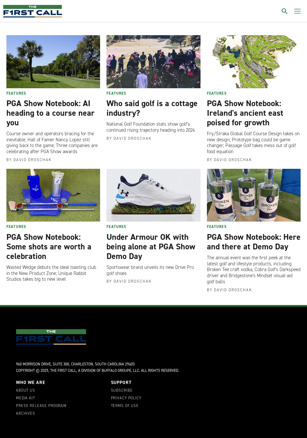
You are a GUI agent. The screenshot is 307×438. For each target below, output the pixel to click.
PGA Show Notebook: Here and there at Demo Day (254, 241)
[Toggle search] (284, 11)
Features (16, 93)
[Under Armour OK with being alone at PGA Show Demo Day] (153, 195)
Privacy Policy (126, 398)
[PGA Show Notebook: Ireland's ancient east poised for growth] (254, 61)
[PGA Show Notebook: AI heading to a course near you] (53, 61)
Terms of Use (125, 406)
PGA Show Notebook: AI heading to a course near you (50, 113)
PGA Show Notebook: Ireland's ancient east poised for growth (245, 113)
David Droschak (32, 159)
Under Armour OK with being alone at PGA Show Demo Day (150, 246)
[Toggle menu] (297, 11)
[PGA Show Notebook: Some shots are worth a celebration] (53, 195)
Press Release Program (41, 406)
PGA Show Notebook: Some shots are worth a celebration (48, 246)
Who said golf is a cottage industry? (152, 108)
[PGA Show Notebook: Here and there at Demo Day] (254, 195)
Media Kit (25, 398)
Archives (25, 413)
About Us (25, 390)
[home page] (32, 11)
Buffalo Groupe (116, 370)
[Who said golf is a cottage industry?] (153, 61)
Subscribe (122, 390)
